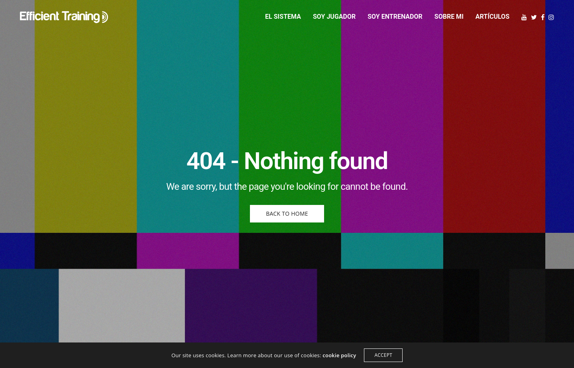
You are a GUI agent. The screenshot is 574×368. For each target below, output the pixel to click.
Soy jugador (334, 16)
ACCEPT (383, 355)
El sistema (283, 16)
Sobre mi (449, 16)
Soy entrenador (395, 16)
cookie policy (339, 355)
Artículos (492, 16)
